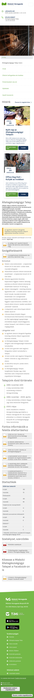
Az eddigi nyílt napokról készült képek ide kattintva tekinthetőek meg (18, 245)
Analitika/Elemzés (7, 684)
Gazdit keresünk (7, 95)
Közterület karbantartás (15, 657)
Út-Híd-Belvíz (13, 664)
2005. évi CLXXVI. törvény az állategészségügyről (17, 450)
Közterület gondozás (15, 654)
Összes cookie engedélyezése (22, 695)
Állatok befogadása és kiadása (12, 75)
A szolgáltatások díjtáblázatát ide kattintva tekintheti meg (19, 256)
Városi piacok (13, 647)
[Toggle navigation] (30, 4)
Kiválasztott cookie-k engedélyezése (10, 688)
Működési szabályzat (14, 544)
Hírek (4, 69)
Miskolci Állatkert (14, 650)
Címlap (4, 57)
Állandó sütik (6, 683)
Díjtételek (5, 88)
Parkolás (11, 637)
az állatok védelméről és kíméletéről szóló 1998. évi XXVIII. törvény (18, 443)
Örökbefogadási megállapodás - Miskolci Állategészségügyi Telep (18, 551)
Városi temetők (13, 644)
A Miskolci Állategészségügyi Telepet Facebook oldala (17, 578)
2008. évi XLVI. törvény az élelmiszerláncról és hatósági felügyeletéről (17, 436)
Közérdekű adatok (14, 673)
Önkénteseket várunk (9, 82)
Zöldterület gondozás (15, 661)
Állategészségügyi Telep (16, 640)
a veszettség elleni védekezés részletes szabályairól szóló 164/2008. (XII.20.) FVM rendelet (18, 465)
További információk (20, 678)
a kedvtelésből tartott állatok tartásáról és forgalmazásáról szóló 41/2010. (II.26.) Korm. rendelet (19, 458)
